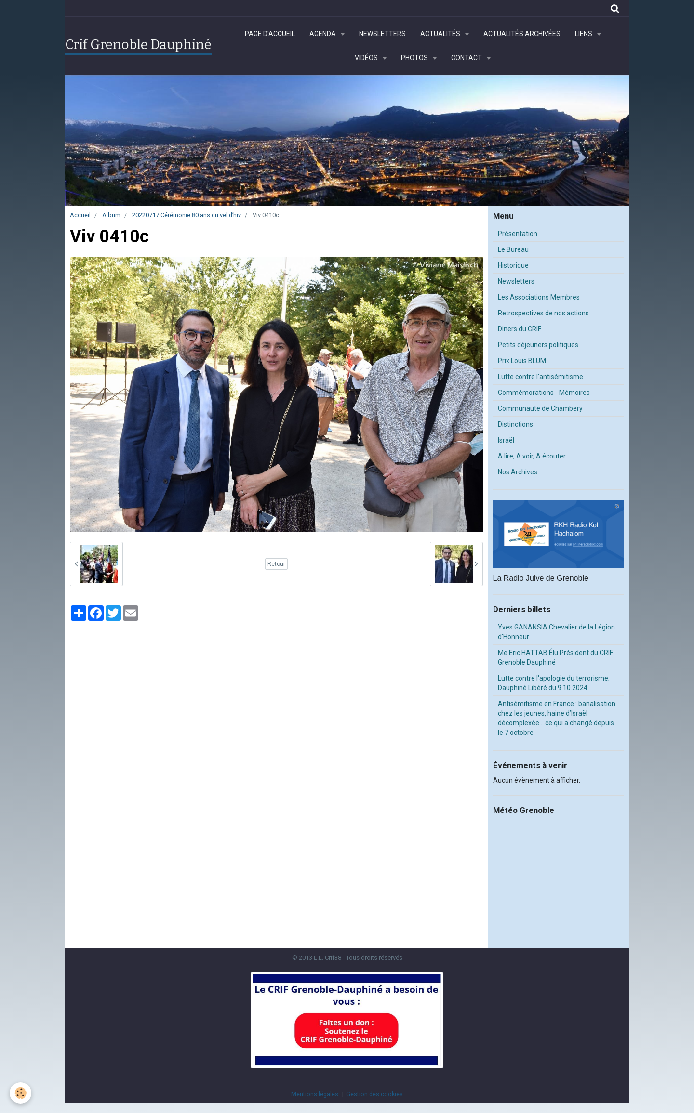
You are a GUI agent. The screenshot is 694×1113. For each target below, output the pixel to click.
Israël (506, 440)
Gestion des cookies (374, 1094)
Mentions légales (314, 1094)
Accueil (80, 215)
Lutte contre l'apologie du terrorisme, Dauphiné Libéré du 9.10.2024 (554, 683)
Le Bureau (513, 249)
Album (111, 215)
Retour (276, 564)
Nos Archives (517, 472)
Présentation (517, 233)
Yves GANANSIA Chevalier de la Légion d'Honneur (556, 632)
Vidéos (367, 58)
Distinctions (515, 424)
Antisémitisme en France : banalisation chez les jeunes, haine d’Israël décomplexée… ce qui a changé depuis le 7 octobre (556, 718)
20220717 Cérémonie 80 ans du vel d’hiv (186, 215)
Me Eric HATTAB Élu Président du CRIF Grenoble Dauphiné (555, 657)
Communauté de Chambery (540, 408)
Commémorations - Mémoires (544, 392)
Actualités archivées (522, 34)
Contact (467, 58)
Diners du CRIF (519, 329)
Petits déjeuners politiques (538, 345)
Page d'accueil (270, 34)
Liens (584, 34)
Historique (513, 265)
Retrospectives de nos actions (543, 313)
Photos (415, 58)
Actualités (441, 34)
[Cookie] (20, 1093)
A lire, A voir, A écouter (532, 456)
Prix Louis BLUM (522, 361)
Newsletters (382, 34)
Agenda (323, 34)
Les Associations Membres (539, 297)
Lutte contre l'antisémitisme (540, 376)
